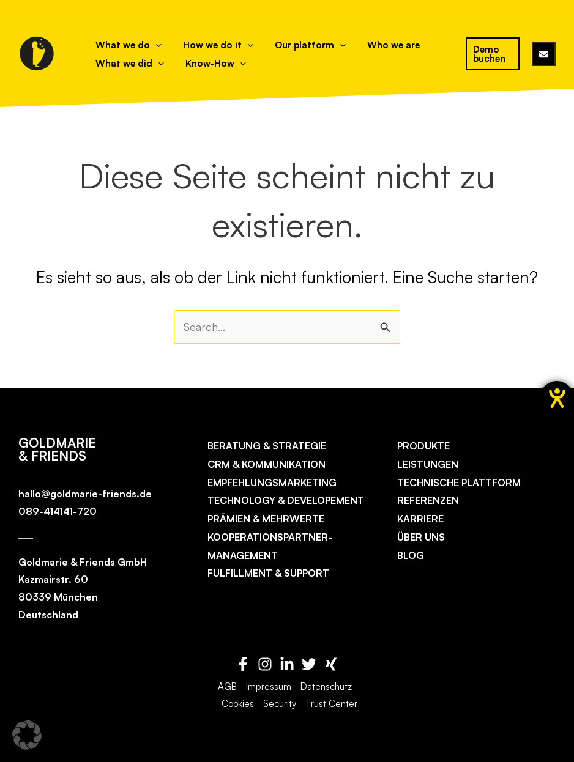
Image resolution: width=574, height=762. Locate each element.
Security (279, 703)
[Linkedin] (287, 664)
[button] (27, 735)
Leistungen (427, 464)
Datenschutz (326, 686)
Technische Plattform (459, 482)
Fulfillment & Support (268, 574)
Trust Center (331, 703)
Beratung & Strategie (266, 446)
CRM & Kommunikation (266, 464)
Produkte (423, 446)
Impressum (268, 686)
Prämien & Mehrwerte (265, 518)
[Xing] (331, 664)
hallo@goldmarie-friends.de (85, 493)
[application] (151, 45)
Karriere (420, 518)
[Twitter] (309, 664)
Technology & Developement (285, 501)
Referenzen (428, 501)
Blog (410, 555)
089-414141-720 (57, 511)
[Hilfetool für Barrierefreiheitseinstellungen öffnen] (557, 398)
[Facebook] (243, 664)
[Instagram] (265, 664)
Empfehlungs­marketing (272, 482)
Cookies (238, 703)
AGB (227, 686)
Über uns (421, 537)
